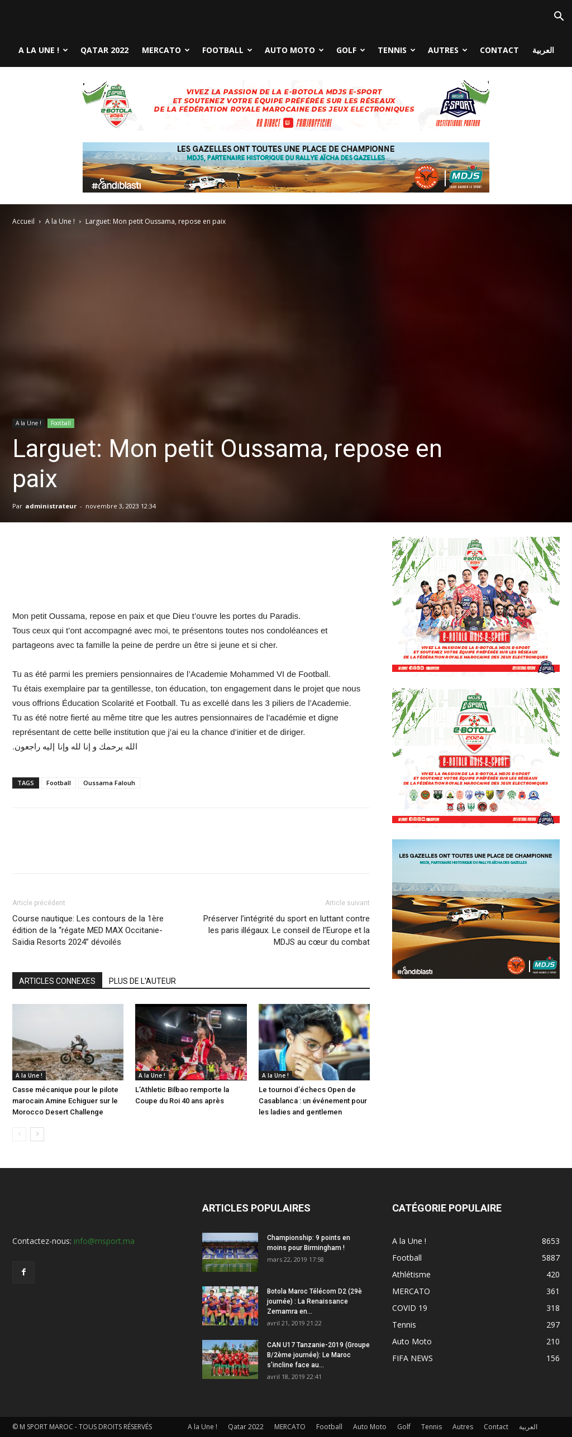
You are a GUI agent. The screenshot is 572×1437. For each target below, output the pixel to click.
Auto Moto (294, 50)
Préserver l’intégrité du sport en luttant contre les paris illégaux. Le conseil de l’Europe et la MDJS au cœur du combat (286, 930)
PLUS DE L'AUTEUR (142, 981)
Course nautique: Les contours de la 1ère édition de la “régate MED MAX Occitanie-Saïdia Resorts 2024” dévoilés (88, 930)
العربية (543, 50)
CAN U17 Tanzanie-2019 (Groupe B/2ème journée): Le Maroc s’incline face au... (318, 1355)
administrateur (51, 506)
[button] (558, 17)
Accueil (23, 221)
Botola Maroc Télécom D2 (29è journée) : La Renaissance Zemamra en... (314, 1301)
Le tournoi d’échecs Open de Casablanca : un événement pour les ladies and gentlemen (313, 1100)
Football (227, 50)
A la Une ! (43, 50)
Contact (499, 50)
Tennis (397, 50)
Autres (448, 50)
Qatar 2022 (104, 50)
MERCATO (166, 50)
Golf (350, 50)
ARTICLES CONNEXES (57, 981)
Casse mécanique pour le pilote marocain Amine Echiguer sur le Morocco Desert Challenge (65, 1100)
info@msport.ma (104, 1241)
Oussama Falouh (109, 782)
